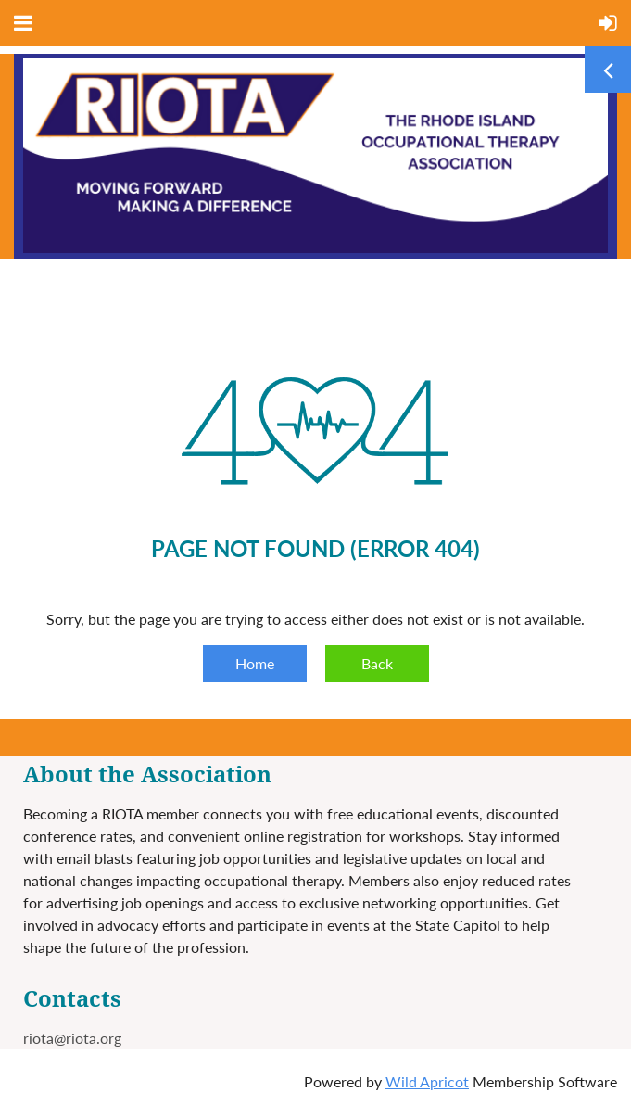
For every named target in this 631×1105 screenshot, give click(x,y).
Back (377, 663)
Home (254, 663)
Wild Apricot (427, 1081)
